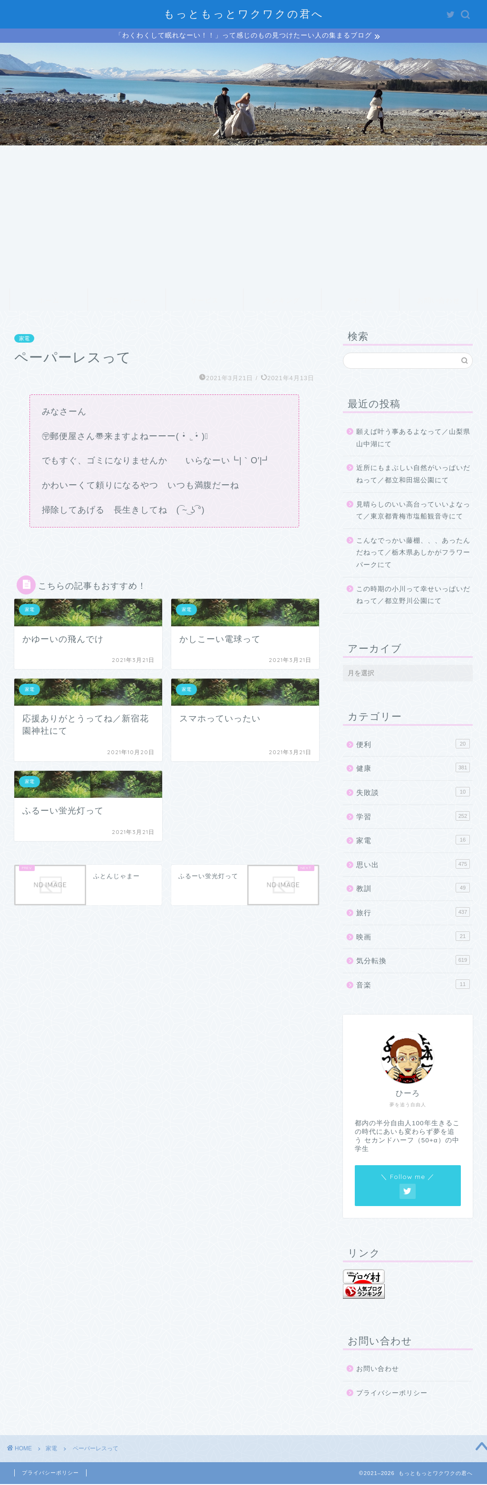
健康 (413, 769)
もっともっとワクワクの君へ (244, 13)
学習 (413, 817)
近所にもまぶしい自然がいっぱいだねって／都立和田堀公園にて (413, 475)
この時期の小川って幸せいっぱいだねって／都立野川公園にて (413, 596)
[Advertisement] (243, 218)
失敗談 (413, 793)
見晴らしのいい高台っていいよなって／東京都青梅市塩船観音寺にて (413, 511)
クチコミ (360, 301)
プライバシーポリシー (392, 1394)
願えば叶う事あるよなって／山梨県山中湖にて (413, 439)
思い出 (413, 865)
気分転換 (413, 961)
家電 (24, 340)
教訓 (413, 889)
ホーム (48, 301)
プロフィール (126, 301)
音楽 (413, 985)
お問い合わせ (438, 301)
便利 (413, 745)
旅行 (413, 913)
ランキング (282, 301)
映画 (413, 937)
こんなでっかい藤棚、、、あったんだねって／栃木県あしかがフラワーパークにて (413, 554)
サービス (204, 301)
